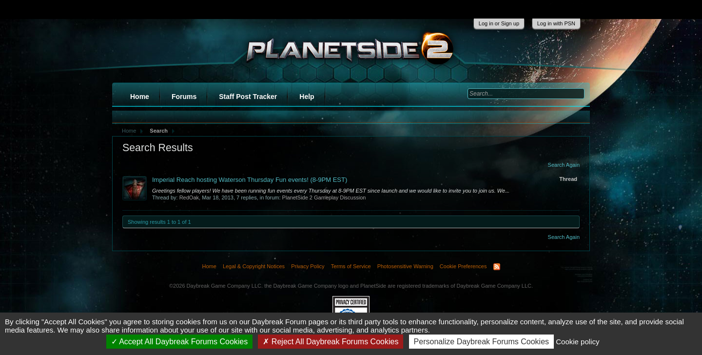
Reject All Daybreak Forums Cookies (330, 341)
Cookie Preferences (463, 266)
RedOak (189, 197)
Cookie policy (577, 341)
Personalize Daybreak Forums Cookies (481, 341)
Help (306, 96)
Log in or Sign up (499, 23)
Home (139, 96)
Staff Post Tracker (248, 96)
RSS (496, 266)
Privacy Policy (307, 266)
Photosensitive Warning (405, 266)
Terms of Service (351, 266)
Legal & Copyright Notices (254, 266)
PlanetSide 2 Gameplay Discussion (324, 197)
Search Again (564, 165)
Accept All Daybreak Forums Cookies (179, 341)
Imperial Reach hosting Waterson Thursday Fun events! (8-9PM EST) (249, 179)
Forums (184, 96)
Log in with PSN (556, 23)
